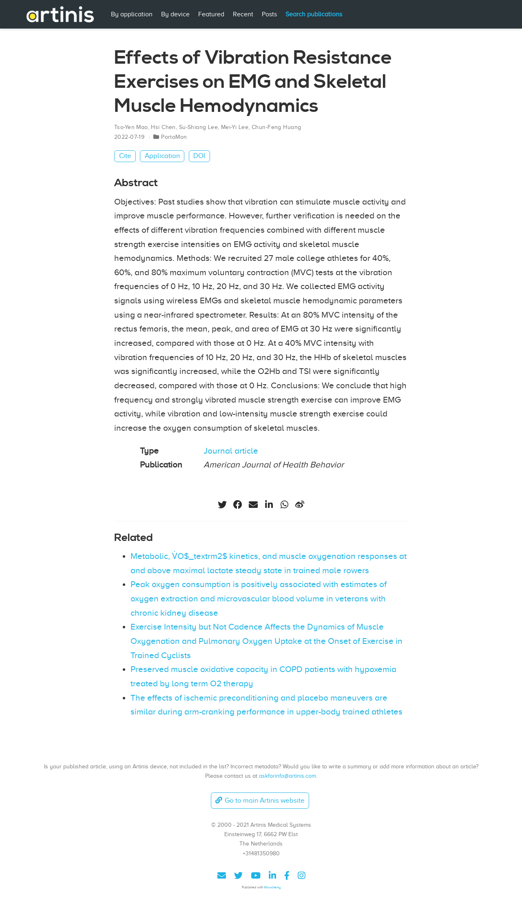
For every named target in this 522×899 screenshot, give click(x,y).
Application (162, 156)
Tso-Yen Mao (131, 127)
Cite (125, 156)
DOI (199, 156)
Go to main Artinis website (259, 800)
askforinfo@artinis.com (287, 775)
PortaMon (174, 137)
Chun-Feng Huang (276, 127)
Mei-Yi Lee (234, 127)
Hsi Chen (163, 127)
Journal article (230, 451)
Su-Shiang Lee (198, 127)
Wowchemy (272, 887)
